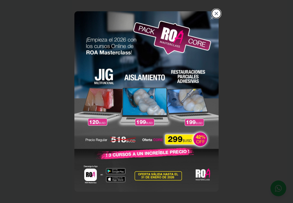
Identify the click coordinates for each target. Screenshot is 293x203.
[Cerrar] (216, 13)
